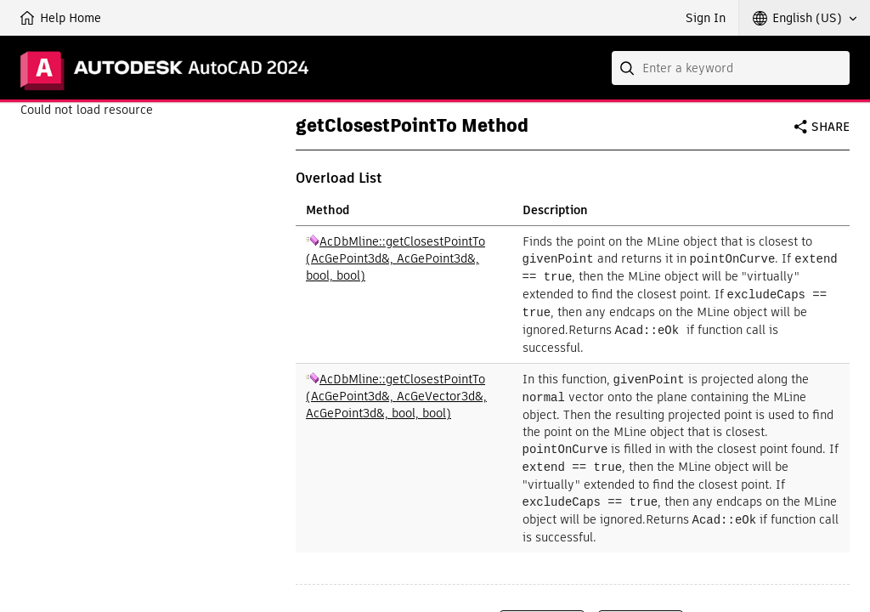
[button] (804, 18)
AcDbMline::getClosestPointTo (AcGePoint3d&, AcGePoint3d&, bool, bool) (395, 258)
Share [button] (830, 126)
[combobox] (731, 68)
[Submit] (629, 68)
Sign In (706, 17)
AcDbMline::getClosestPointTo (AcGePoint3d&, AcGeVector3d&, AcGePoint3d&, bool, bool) (396, 391)
